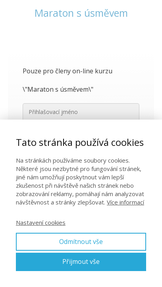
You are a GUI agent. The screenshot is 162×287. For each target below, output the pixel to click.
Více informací (125, 202)
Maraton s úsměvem (81, 13)
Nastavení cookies (41, 222)
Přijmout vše (81, 261)
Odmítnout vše (81, 241)
